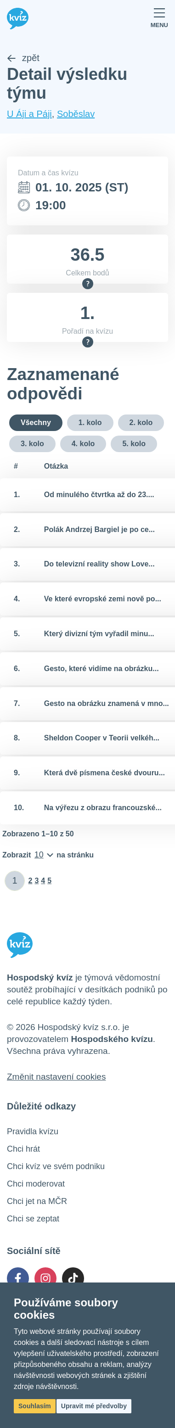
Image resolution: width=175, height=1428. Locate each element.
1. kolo (90, 422)
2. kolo (141, 422)
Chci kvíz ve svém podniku (56, 1166)
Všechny (36, 422)
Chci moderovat (36, 1183)
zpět (23, 58)
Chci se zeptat (33, 1218)
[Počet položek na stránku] (48, 855)
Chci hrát (23, 1149)
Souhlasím (34, 1406)
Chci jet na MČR (37, 1201)
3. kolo (32, 444)
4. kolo (83, 444)
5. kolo (134, 444)
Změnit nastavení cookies (56, 1076)
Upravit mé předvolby (94, 1406)
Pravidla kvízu (32, 1131)
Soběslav (76, 114)
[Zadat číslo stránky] (15, 881)
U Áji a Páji (29, 114)
